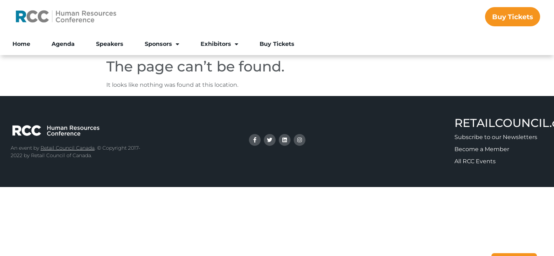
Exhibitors (219, 44)
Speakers (109, 44)
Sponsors (162, 44)
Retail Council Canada (68, 148)
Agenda (63, 44)
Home (21, 44)
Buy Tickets (277, 44)
